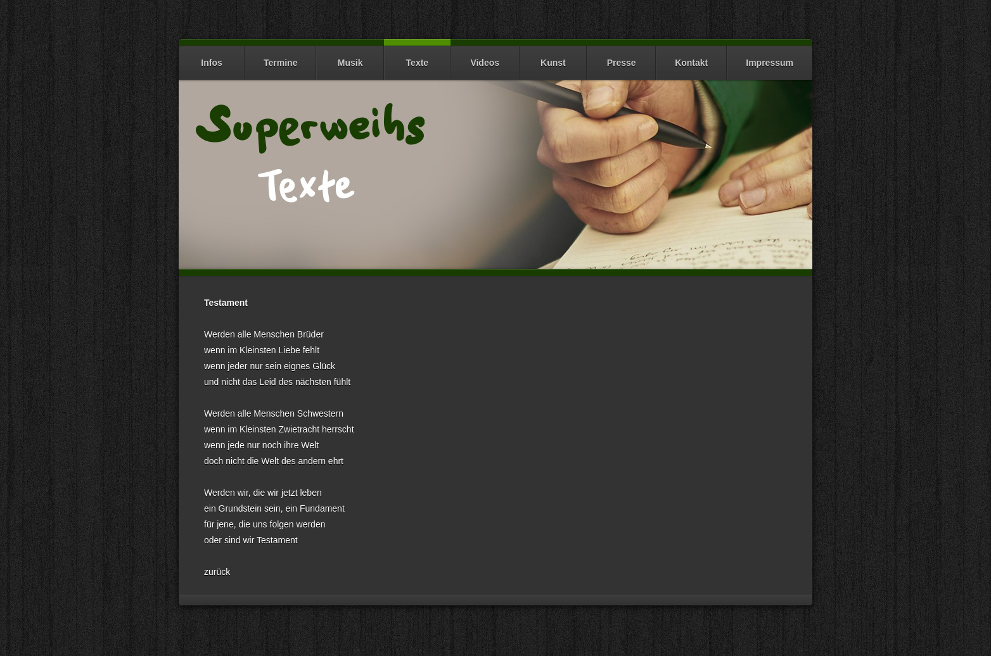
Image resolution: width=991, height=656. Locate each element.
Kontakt (691, 57)
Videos (485, 57)
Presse (621, 57)
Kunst (553, 57)
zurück (217, 572)
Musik (350, 57)
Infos (212, 57)
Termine (280, 57)
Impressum (769, 57)
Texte (417, 57)
